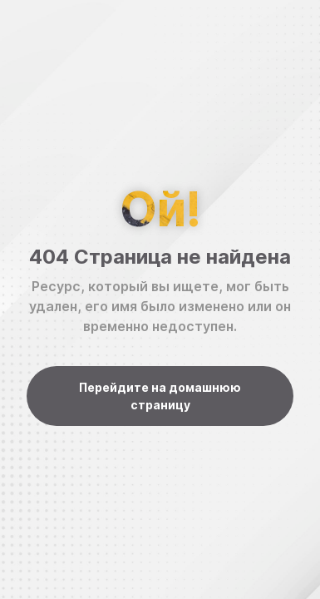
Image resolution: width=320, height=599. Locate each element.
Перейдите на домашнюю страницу (160, 396)
